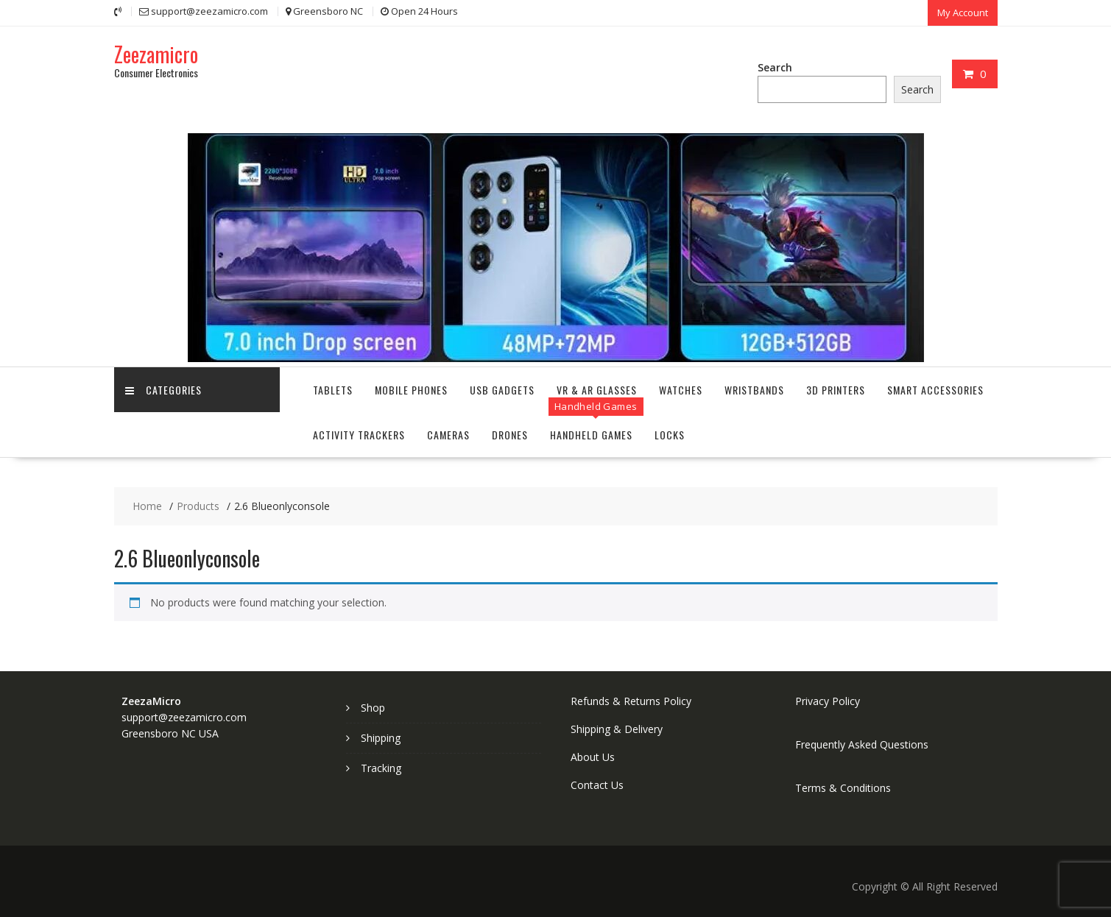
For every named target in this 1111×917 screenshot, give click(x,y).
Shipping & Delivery (617, 729)
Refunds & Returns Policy (631, 701)
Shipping (381, 738)
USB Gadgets (502, 389)
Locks (670, 434)
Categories (163, 389)
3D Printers (835, 389)
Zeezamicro (156, 54)
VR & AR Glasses (597, 389)
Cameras (448, 434)
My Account (962, 12)
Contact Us (597, 785)
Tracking (381, 768)
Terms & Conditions (843, 788)
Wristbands (754, 389)
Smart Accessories (935, 389)
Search (775, 67)
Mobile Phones (411, 389)
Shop (373, 708)
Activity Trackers (359, 434)
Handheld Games (591, 434)
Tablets (333, 389)
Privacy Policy (827, 701)
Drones (510, 434)
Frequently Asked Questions (861, 744)
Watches (680, 389)
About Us (593, 757)
